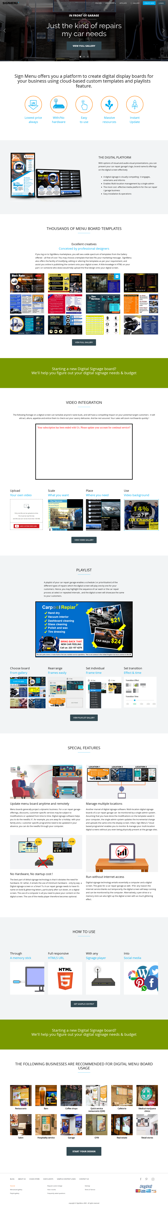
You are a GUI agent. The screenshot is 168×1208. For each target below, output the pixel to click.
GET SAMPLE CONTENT (84, 1004)
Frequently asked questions (56, 1193)
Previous (4, 30)
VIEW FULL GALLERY (84, 45)
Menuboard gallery (16, 1189)
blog (12, 1179)
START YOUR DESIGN (84, 1151)
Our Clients (48, 1179)
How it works (51, 1189)
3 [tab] (88, 57)
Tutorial (12, 1186)
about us (22, 1179)
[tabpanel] (84, 30)
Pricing (98, 3)
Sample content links (66, 1179)
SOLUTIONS (110, 3)
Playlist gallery (14, 1193)
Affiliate (123, 3)
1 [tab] (80, 57)
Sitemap (87, 1186)
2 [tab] (84, 57)
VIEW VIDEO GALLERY (84, 540)
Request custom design (54, 1186)
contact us (84, 1179)
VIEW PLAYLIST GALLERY (84, 717)
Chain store (34, 1179)
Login (161, 3)
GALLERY (135, 3)
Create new (149, 3)
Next (163, 30)
